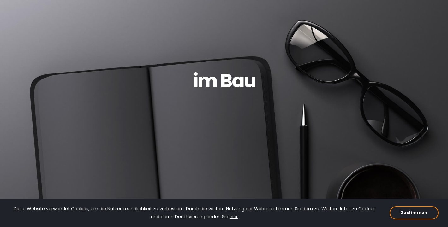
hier (234, 216)
